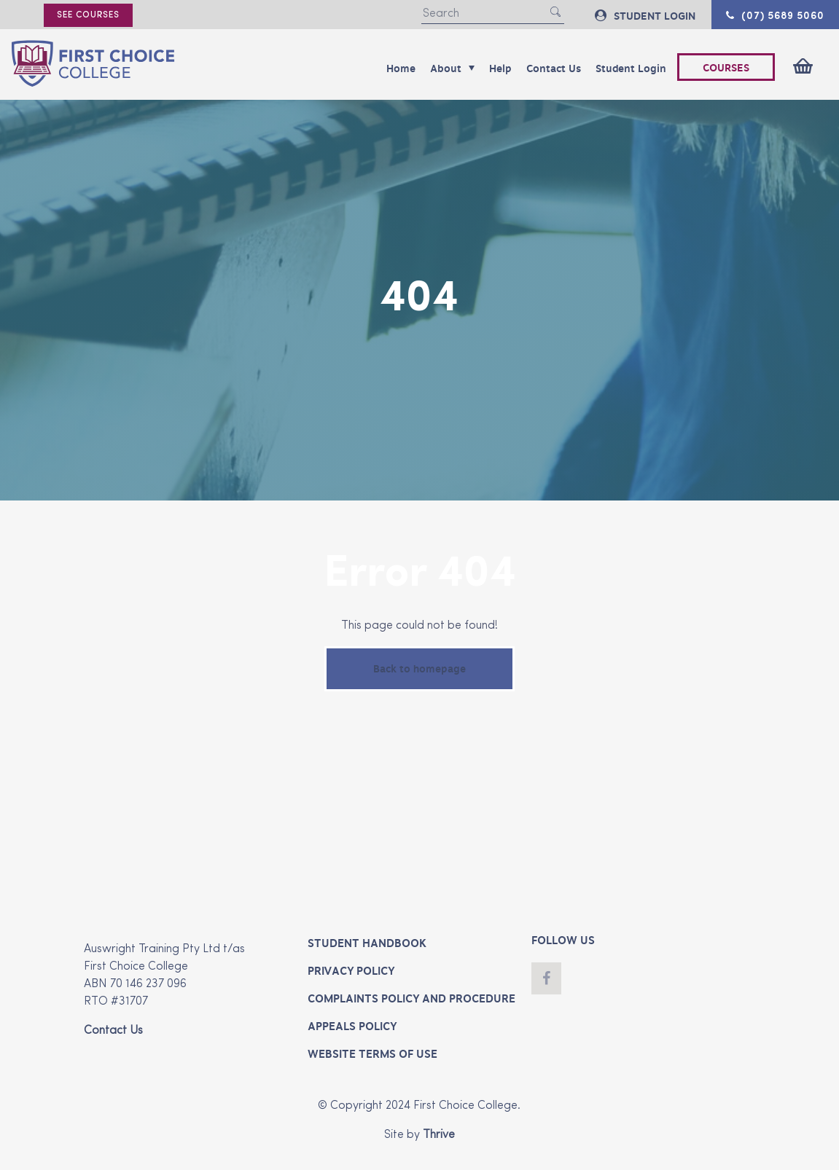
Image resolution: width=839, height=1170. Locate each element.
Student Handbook (367, 943)
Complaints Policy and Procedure (411, 998)
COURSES (726, 68)
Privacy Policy (351, 971)
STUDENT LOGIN (645, 15)
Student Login (631, 68)
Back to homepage (419, 669)
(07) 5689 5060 (775, 14)
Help (500, 68)
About (452, 68)
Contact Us (553, 68)
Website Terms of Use (372, 1054)
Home (400, 68)
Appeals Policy (352, 1026)
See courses (88, 15)
